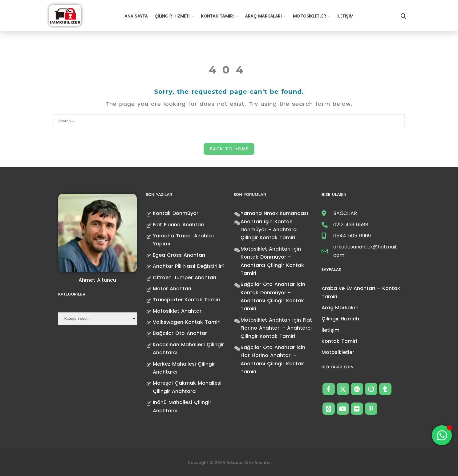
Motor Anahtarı (172, 288)
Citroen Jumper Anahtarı (184, 277)
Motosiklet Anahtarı (178, 311)
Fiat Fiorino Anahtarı (178, 224)
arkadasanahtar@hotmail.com (365, 250)
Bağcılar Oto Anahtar (180, 333)
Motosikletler (309, 16)
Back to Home (229, 149)
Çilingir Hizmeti (172, 16)
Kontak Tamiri (217, 16)
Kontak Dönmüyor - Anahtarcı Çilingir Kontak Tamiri (269, 229)
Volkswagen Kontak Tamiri (187, 322)
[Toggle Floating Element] (442, 435)
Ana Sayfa (136, 16)
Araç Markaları (263, 16)
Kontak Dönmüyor (175, 213)
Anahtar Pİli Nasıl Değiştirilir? (189, 266)
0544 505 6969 (352, 235)
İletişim (345, 16)
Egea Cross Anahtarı (179, 255)
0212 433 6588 (350, 224)
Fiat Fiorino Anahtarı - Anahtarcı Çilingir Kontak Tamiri (276, 328)
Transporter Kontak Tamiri (186, 299)
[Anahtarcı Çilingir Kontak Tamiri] (65, 14)
